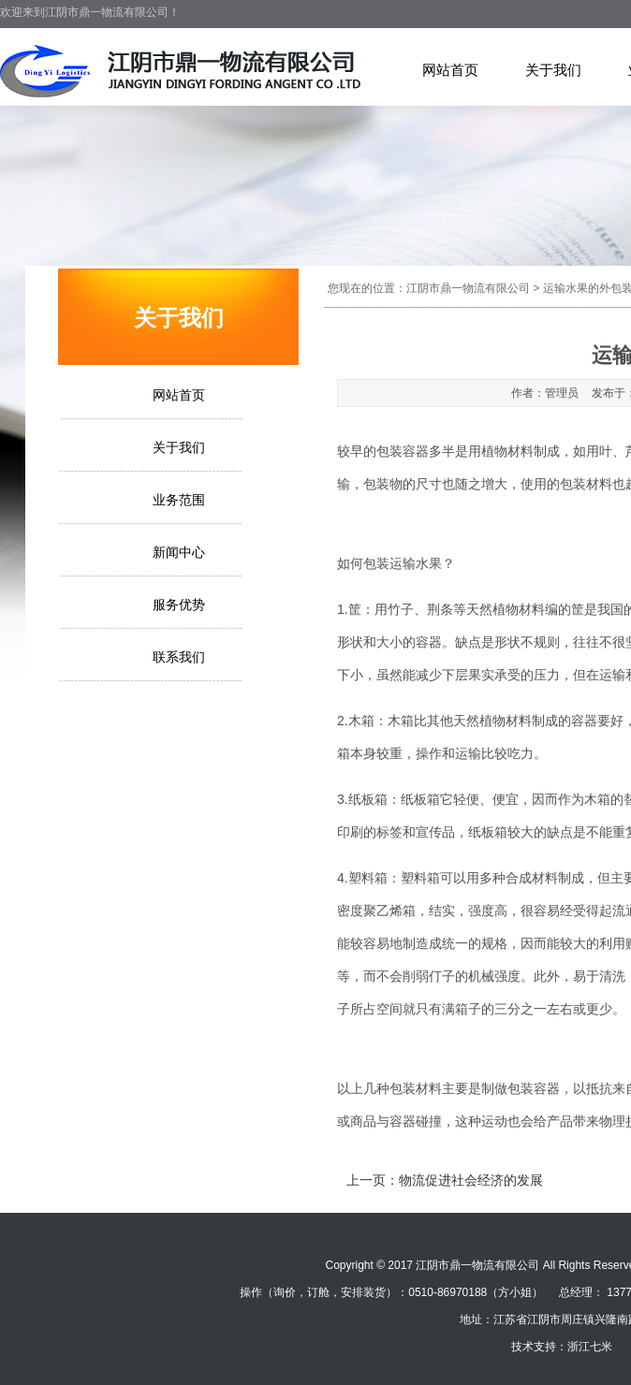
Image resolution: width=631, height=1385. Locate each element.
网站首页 (450, 70)
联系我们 (179, 656)
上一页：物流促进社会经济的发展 (444, 1180)
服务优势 (179, 604)
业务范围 (179, 499)
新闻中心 (179, 552)
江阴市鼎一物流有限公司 (468, 288)
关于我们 (553, 70)
